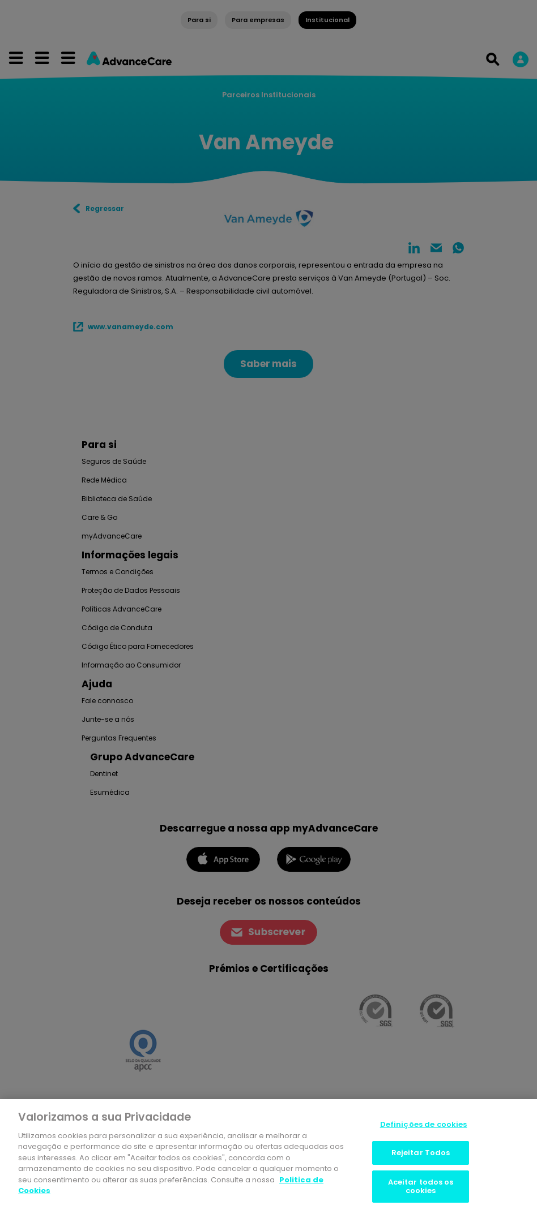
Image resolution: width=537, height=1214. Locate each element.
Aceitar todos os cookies (421, 1186)
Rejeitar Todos (420, 1152)
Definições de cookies (423, 1124)
